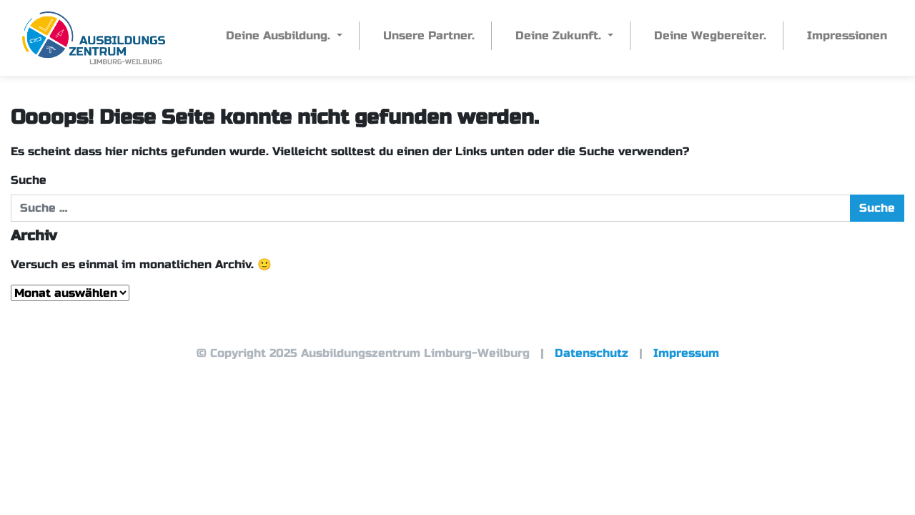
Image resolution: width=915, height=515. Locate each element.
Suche (28, 180)
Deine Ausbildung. (280, 35)
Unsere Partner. (429, 35)
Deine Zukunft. (560, 35)
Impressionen (847, 35)
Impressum (686, 353)
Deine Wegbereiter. (710, 35)
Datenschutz (591, 353)
